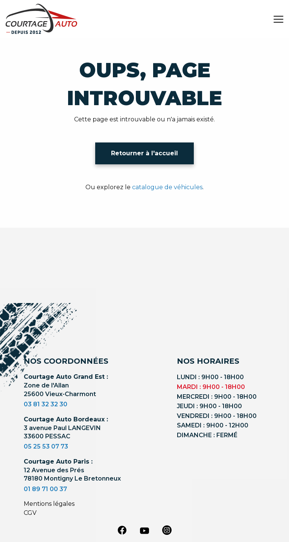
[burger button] (278, 18)
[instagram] (167, 530)
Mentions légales (49, 503)
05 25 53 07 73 (46, 446)
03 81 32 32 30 (45, 404)
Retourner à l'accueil (144, 153)
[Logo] (41, 19)
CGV (30, 512)
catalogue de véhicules (167, 187)
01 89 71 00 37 (45, 489)
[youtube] (144, 530)
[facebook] (122, 530)
